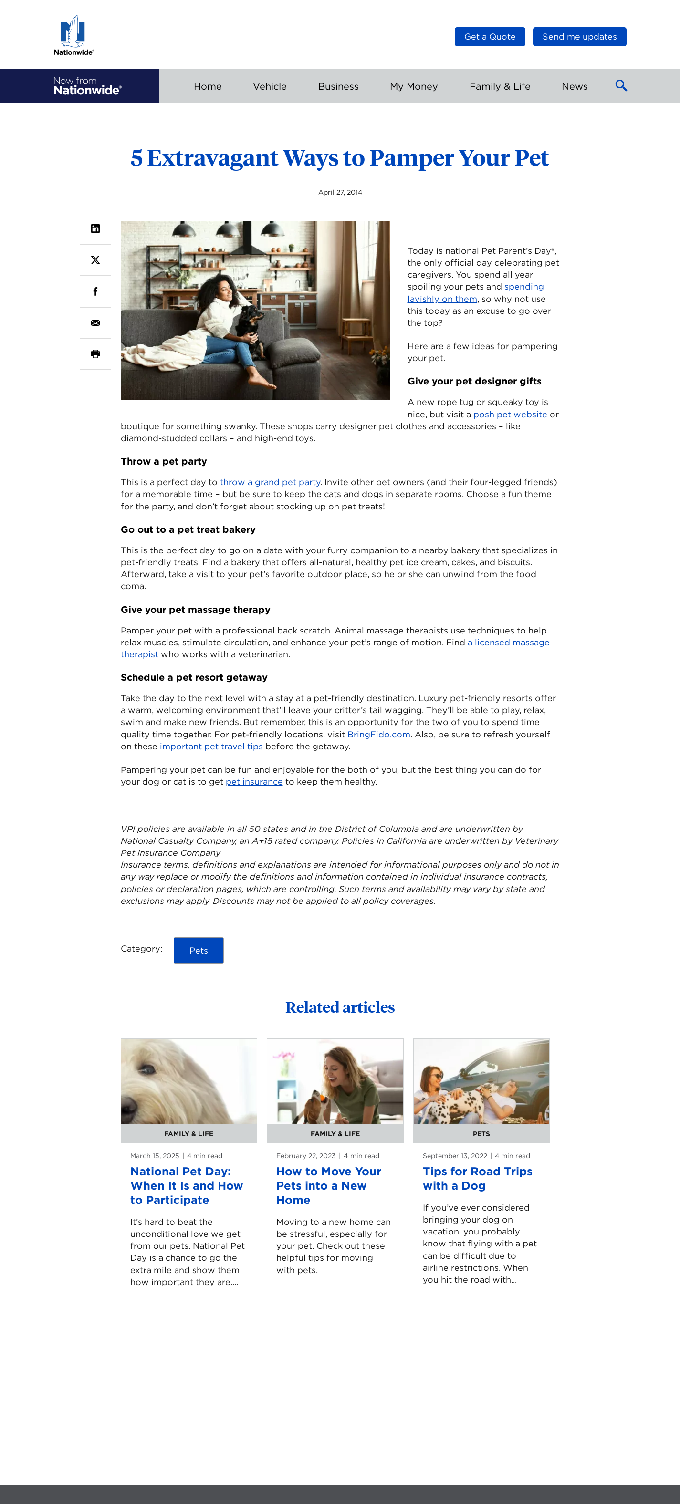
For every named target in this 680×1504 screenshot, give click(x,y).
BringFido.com (378, 734)
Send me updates (580, 36)
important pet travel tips (211, 746)
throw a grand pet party (270, 482)
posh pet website (510, 414)
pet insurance (254, 782)
